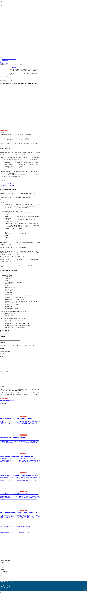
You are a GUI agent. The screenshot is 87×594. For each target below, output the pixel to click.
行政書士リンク (5, 589)
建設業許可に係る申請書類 (8, 185)
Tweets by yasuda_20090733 (10, 580)
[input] (5, 80)
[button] (11, 80)
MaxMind (36, 592)
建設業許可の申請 (4, 400)
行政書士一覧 (5, 585)
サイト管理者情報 (6, 587)
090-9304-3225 (3, 568)
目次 (1, 180)
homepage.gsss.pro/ (4, 76)
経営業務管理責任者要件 (7, 183)
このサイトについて (6, 586)
